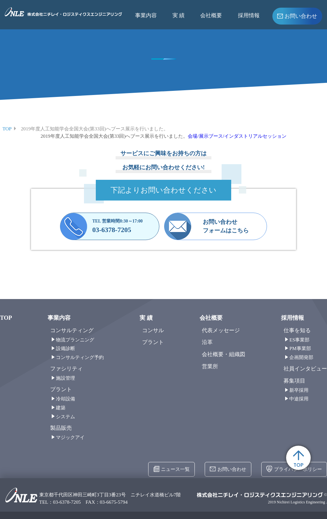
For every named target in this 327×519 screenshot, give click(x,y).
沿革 (207, 342)
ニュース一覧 (172, 469)
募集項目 (294, 381)
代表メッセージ (221, 330)
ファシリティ (66, 369)
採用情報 (249, 15)
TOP (298, 459)
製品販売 (61, 428)
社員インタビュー (305, 369)
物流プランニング (75, 339)
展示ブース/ (211, 136)
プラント (61, 389)
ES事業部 (299, 339)
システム (65, 416)
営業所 (210, 366)
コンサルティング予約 (80, 357)
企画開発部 (301, 357)
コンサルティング (72, 330)
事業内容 (146, 15)
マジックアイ (70, 437)
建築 (60, 407)
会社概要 (211, 15)
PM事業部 (300, 348)
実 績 (178, 15)
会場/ (193, 136)
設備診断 (65, 348)
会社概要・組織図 (223, 354)
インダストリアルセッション (255, 136)
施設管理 (65, 378)
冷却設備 (65, 398)
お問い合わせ (297, 15)
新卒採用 (298, 390)
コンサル (153, 330)
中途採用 (298, 398)
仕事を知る (297, 330)
